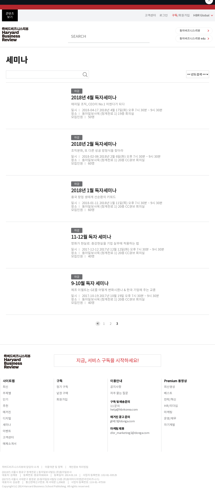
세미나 (7, 425)
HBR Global (201, 15)
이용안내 (116, 381)
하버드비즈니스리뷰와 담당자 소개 (20, 467)
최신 (5, 387)
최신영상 (169, 387)
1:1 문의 (115, 406)
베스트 (168, 393)
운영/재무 (170, 418)
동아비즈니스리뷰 (190, 30)
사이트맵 (9, 381)
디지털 (7, 418)
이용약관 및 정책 (54, 467)
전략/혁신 (170, 399)
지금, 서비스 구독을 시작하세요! (107, 360)
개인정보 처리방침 (78, 467)
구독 (59, 381)
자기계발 (169, 425)
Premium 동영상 (175, 381)
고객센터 (150, 15)
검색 (85, 74)
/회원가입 (181, 15)
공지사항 (115, 387)
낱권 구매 (62, 393)
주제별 (7, 393)
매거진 (7, 412)
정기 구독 (62, 387)
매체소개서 (10, 444)
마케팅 (168, 412)
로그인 (163, 15)
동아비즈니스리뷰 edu (193, 38)
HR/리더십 (171, 406)
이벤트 (7, 431)
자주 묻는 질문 (119, 393)
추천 (5, 406)
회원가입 (62, 399)
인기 (5, 399)
